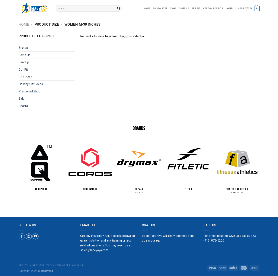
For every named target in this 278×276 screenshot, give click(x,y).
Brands (23, 48)
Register (38, 265)
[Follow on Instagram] (29, 236)
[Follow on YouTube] (35, 236)
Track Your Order (58, 265)
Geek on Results (213, 8)
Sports (23, 106)
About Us (25, 265)
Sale (21, 98)
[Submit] (118, 8)
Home (147, 8)
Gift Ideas (25, 77)
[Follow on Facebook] (22, 236)
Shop (173, 8)
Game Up (184, 8)
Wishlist (77, 265)
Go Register (160, 8)
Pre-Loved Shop (29, 91)
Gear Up (24, 62)
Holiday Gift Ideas (31, 84)
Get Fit (196, 8)
